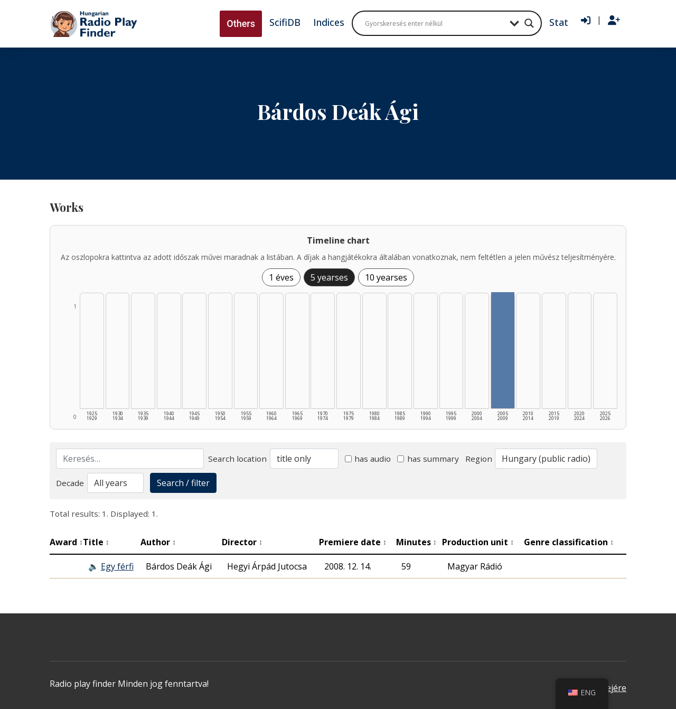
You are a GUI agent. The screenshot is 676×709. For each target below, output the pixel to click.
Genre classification (569, 542)
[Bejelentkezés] (586, 21)
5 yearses (329, 277)
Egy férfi (117, 566)
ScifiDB (285, 22)
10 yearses (386, 277)
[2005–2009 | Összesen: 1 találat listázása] (502, 350)
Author (158, 542)
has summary (428, 458)
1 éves (281, 277)
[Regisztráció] (614, 21)
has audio (368, 458)
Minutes (416, 542)
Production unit (478, 542)
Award (66, 542)
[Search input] (434, 23)
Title (96, 542)
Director (242, 542)
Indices (328, 22)
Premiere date (353, 542)
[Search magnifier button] (529, 23)
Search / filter (183, 483)
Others (241, 23)
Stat (558, 22)
